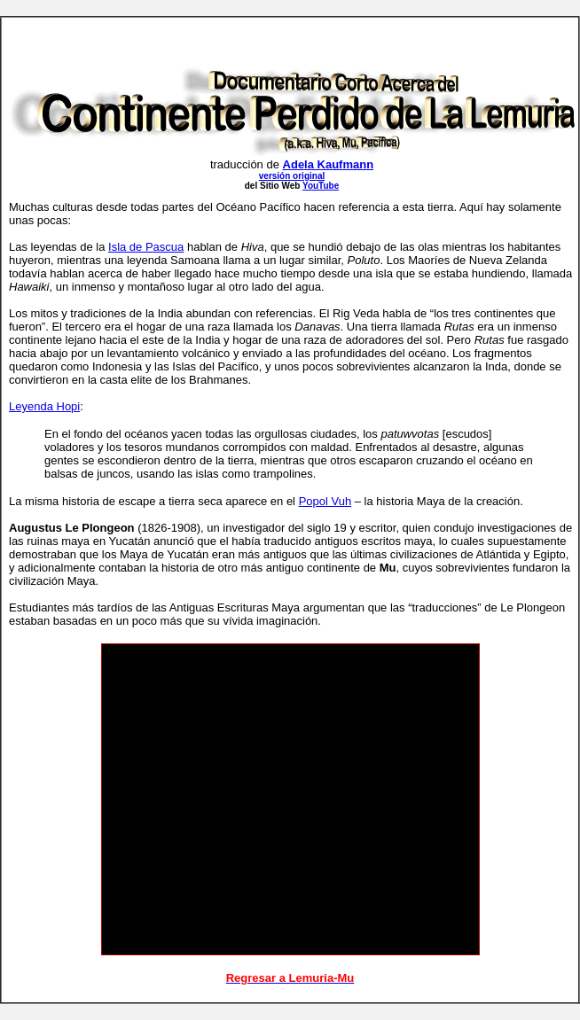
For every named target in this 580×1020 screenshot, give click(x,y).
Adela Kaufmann (328, 164)
